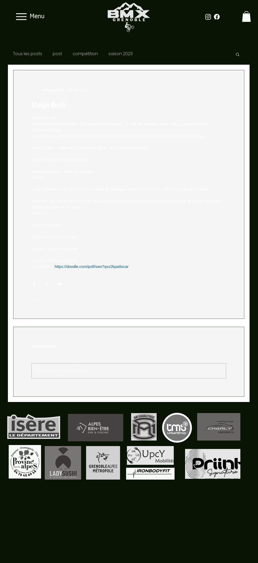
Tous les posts (27, 54)
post (57, 54)
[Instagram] (208, 17)
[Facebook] (217, 17)
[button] (246, 16)
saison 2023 (120, 54)
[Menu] (28, 16)
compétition (85, 54)
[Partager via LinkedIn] (59, 283)
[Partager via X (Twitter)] (46, 283)
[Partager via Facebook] (33, 283)
